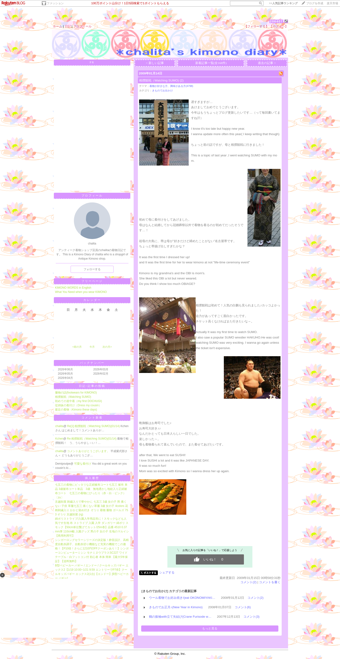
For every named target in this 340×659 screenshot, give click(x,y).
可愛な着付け (83, 463)
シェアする (166, 572)
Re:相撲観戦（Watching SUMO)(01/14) (92, 438)
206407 (276, 21)
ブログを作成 (314, 3)
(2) (181, 80)
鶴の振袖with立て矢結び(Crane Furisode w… (180, 616)
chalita (59, 426)
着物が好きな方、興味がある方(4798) (171, 86)
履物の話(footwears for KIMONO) (76, 392)
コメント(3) (251, 616)
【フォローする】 (256, 26)
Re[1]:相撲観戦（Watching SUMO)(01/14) (93, 426)
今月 (92, 346)
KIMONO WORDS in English (73, 287)
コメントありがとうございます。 (88, 451)
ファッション (55, 3)
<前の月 (76, 346)
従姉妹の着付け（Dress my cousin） (78, 405)
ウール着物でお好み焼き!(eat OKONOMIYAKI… (182, 597)
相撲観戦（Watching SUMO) (73, 396)
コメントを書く (269, 582)
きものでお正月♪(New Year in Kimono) (176, 607)
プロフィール (82, 26)
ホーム (57, 26)
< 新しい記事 (155, 63)
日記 (68, 26)
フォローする (92, 269)
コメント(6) (243, 607)
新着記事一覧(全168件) (211, 63)
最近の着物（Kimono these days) (76, 409)
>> (283, 3)
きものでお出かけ (162, 90)
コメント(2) (248, 582)
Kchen (59, 438)
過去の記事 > (267, 63)
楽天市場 (332, 3)
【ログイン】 (279, 26)
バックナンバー (92, 362)
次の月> (107, 346)
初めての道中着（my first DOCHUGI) (78, 401)
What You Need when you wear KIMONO (81, 292)
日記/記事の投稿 (92, 386)
